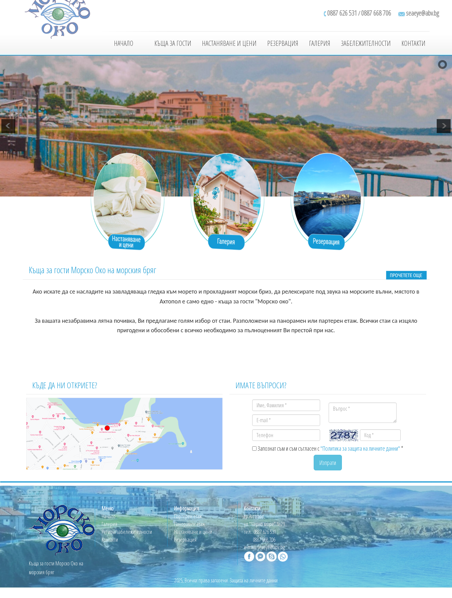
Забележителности (366, 43)
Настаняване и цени (229, 43)
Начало (123, 43)
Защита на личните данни (254, 580)
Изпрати (327, 463)
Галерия (319, 43)
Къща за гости (172, 43)
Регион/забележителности (127, 532)
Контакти (413, 43)
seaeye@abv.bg (271, 547)
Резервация (282, 43)
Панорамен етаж (189, 524)
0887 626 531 (265, 532)
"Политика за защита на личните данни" (360, 448)
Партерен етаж (188, 516)
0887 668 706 (264, 539)
